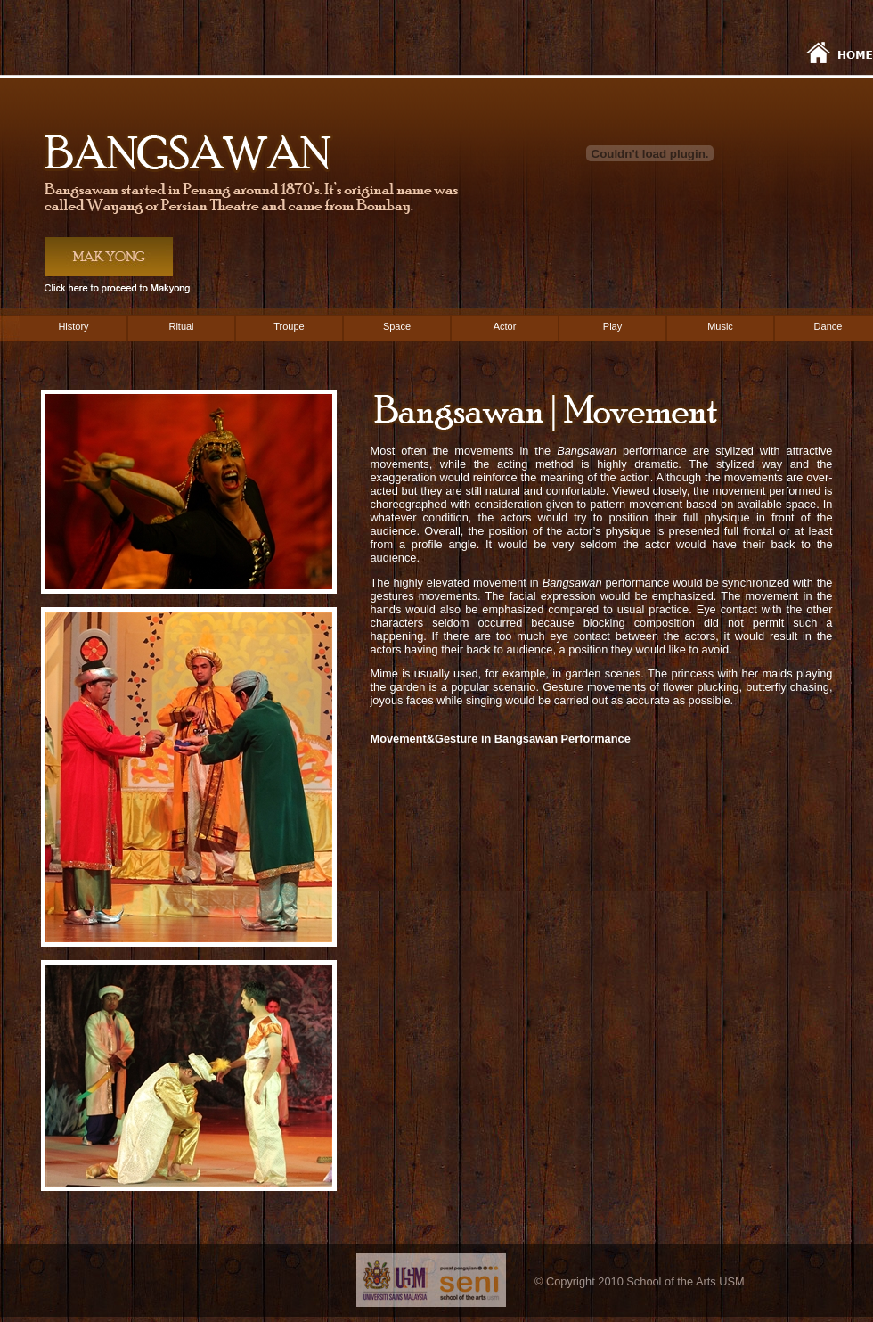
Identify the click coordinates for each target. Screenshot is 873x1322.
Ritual (180, 326)
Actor (505, 326)
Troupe (288, 326)
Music (720, 326)
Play (612, 326)
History (73, 326)
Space (397, 326)
